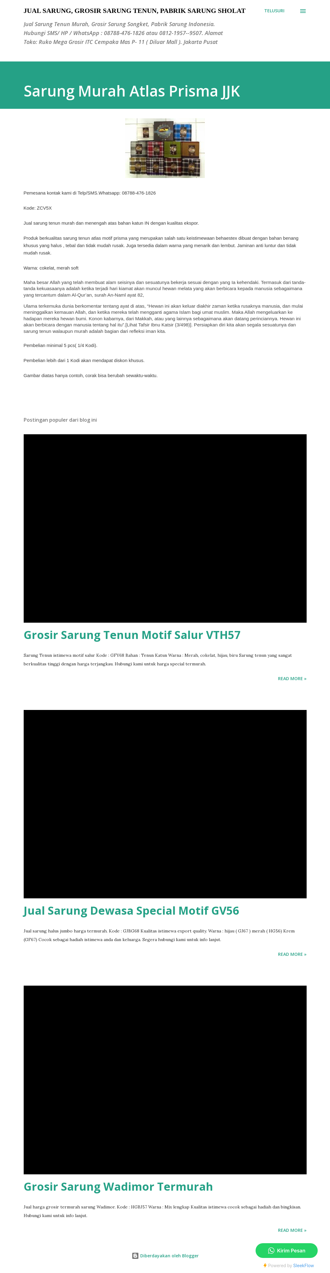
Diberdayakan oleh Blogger (165, 1256)
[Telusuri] (274, 10)
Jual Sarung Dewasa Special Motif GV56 (131, 910)
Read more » (292, 678)
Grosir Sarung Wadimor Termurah (118, 1186)
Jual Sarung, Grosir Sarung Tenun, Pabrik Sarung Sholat (135, 10)
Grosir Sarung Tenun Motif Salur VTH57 (132, 634)
